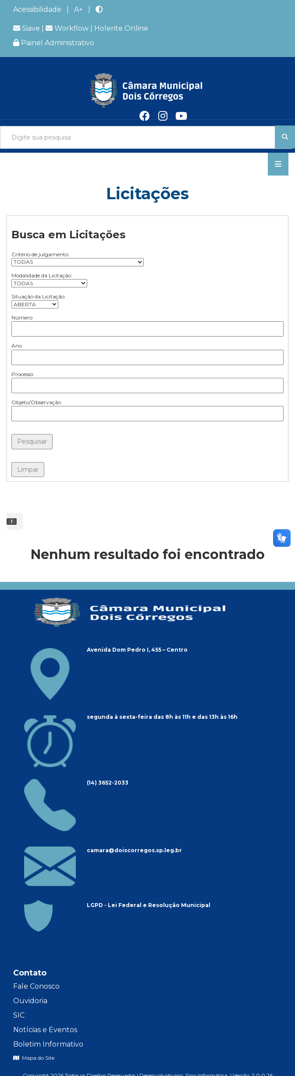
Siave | (29, 28)
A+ (78, 9)
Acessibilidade (37, 9)
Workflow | (70, 28)
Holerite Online (121, 28)
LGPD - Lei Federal (115, 905)
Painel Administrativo (53, 43)
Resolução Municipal (179, 905)
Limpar (28, 469)
